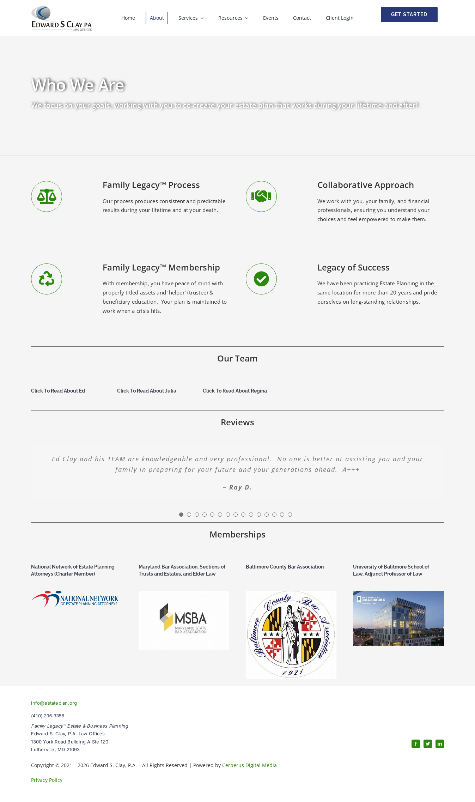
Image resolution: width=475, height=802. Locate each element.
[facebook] (416, 744)
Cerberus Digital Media (249, 765)
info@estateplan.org (54, 703)
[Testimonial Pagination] (181, 514)
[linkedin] (440, 744)
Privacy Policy (46, 780)
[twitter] (428, 744)
